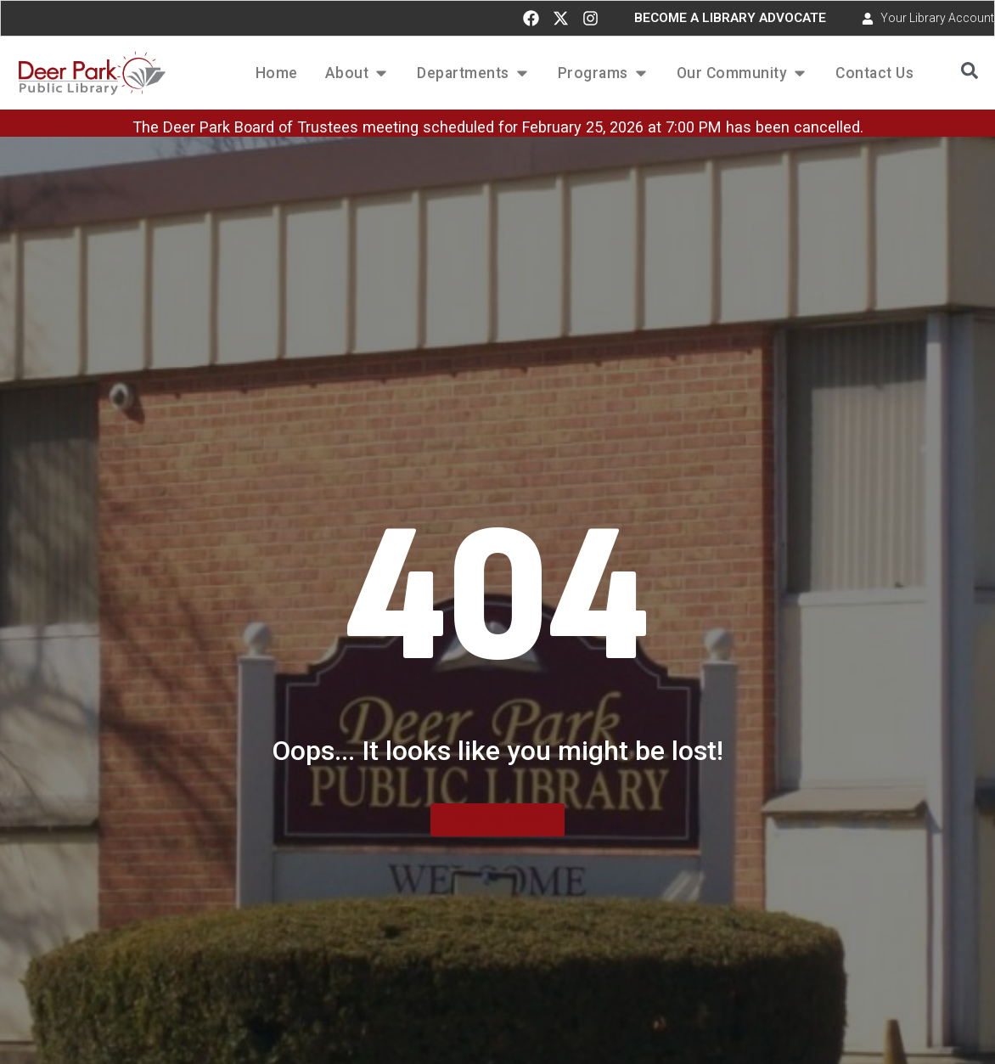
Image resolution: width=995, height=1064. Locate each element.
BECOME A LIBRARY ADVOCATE (730, 17)
